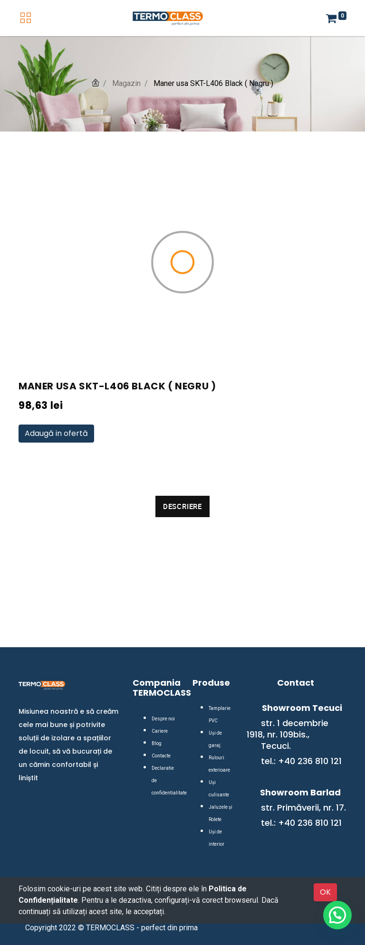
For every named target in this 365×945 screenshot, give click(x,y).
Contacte (161, 755)
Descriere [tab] (182, 506)
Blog (157, 743)
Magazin (126, 83)
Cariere (160, 731)
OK (325, 892)
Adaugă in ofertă (56, 433)
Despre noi (163, 718)
